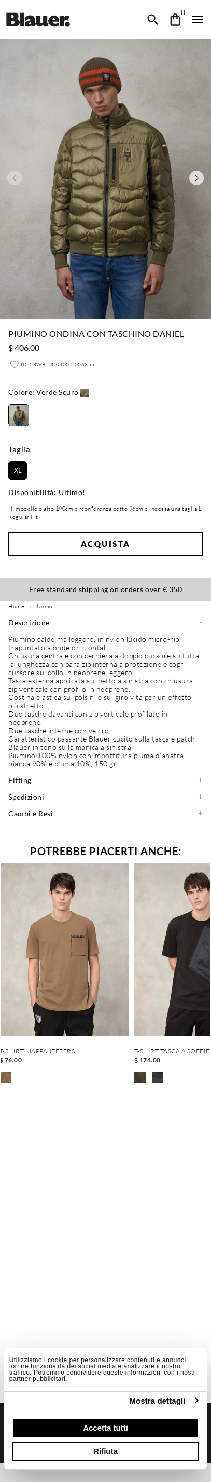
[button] (48, 393)
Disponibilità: (32, 492)
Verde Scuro (43, 392)
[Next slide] (196, 178)
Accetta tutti (105, 1427)
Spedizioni (26, 797)
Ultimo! (72, 492)
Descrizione (29, 623)
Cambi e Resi (30, 813)
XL (18, 470)
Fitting (20, 780)
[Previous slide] (14, 178)
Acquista (106, 543)
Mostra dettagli (157, 1400)
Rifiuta (105, 1451)
